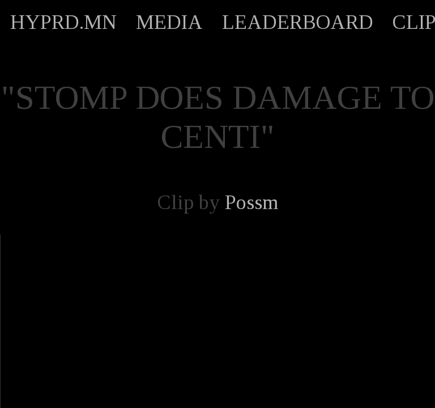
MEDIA (169, 22)
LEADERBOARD (297, 22)
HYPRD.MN (63, 22)
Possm (251, 202)
